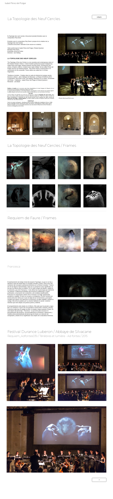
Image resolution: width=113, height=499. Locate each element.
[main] (48, 18)
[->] (99, 479)
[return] (99, 16)
